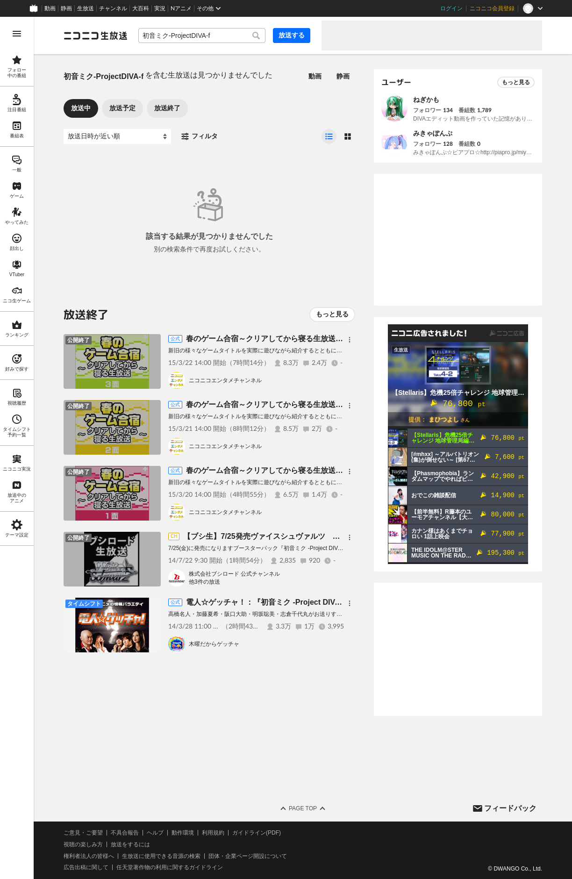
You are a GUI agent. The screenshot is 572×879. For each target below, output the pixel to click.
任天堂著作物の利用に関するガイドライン (169, 867)
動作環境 (183, 833)
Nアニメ (181, 8)
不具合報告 (125, 833)
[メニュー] (349, 339)
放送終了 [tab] (167, 108)
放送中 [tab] (81, 108)
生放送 (85, 8)
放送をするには (130, 844)
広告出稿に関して (86, 867)
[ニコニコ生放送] (95, 35)
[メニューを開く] (16, 33)
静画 (66, 8)
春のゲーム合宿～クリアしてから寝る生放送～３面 (272, 339)
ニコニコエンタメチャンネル (225, 380)
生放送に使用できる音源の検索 (161, 856)
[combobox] (201, 35)
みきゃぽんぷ (432, 133)
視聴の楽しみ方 (83, 844)
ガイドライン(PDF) (256, 833)
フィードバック (510, 808)
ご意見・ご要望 (83, 832)
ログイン (451, 8)
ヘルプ (155, 833)
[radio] (329, 136)
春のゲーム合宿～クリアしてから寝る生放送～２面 (272, 404)
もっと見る (332, 314)
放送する (292, 35)
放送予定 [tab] (122, 108)
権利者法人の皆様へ (89, 856)
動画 (50, 8)
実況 (159, 8)
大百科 (140, 8)
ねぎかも (426, 99)
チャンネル (113, 8)
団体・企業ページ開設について (247, 856)
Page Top (303, 808)
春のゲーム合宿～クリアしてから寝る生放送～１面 (272, 470)
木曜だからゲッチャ (214, 644)
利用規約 (213, 833)
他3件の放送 (204, 582)
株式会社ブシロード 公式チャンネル (234, 574)
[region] (17, 448)
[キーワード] (201, 35)
